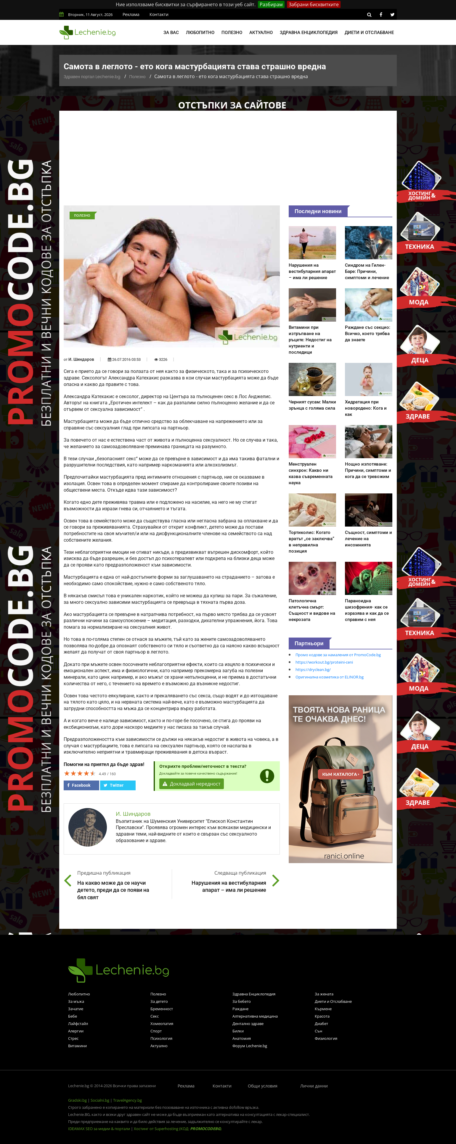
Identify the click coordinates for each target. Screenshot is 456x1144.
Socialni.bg (100, 1100)
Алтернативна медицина (255, 1016)
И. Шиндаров (81, 359)
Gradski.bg (77, 1100)
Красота (322, 1016)
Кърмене (323, 1008)
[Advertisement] (228, 161)
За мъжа (76, 1001)
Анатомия (241, 1038)
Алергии (76, 1031)
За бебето (241, 1001)
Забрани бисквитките (314, 4)
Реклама (131, 14)
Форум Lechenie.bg (249, 1045)
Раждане (240, 1008)
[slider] (80, 773)
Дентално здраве (248, 1023)
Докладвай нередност (192, 784)
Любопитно (200, 32)
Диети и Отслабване (333, 1001)
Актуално (261, 32)
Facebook (78, 785)
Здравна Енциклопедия (253, 994)
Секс (154, 1016)
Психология (161, 1038)
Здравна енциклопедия (309, 32)
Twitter (113, 785)
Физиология (326, 1038)
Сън (318, 1031)
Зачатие (75, 1008)
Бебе (72, 1016)
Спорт (156, 1031)
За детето (159, 1001)
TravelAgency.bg (127, 1100)
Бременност (161, 1008)
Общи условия (262, 1086)
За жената (324, 994)
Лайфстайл (78, 1023)
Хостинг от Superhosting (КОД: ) (177, 1128)
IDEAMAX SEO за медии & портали (99, 1128)
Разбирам (271, 4)
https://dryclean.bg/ (313, 669)
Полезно (231, 32)
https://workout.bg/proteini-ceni (324, 662)
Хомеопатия (161, 1023)
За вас (171, 32)
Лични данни (314, 1086)
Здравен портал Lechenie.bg (92, 77)
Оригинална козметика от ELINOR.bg (330, 677)
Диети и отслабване (369, 32)
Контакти (159, 14)
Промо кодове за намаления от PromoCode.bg (338, 654)
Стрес (73, 1038)
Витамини (77, 1045)
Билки (238, 1031)
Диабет (321, 1023)
